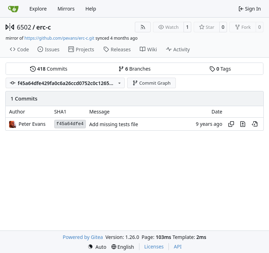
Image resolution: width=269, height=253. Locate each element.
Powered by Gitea (83, 237)
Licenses (154, 246)
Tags (220, 68)
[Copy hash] (231, 124)
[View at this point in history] (254, 124)
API (177, 246)
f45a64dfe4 (70, 123)
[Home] (13, 8)
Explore (38, 8)
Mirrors (66, 8)
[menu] (97, 247)
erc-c (43, 27)
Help (90, 8)
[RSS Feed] (143, 27)
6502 (24, 27)
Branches (134, 68)
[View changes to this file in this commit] (242, 124)
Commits (48, 68)
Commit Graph (151, 83)
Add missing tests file (113, 124)
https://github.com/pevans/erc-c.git (60, 38)
